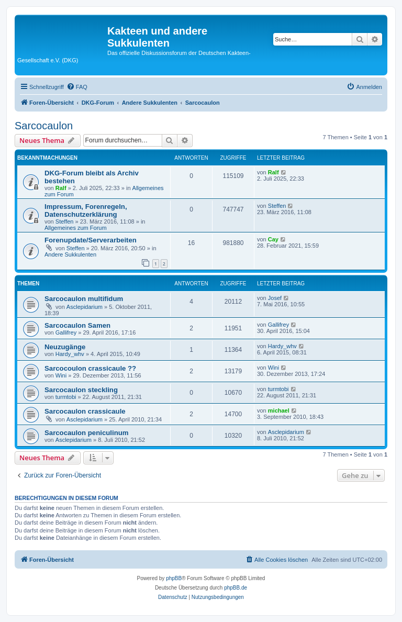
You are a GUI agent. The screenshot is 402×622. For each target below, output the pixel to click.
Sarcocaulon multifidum (83, 299)
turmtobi (65, 397)
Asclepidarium (84, 307)
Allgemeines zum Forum (75, 228)
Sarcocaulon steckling (81, 390)
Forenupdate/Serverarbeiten (90, 240)
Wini (60, 375)
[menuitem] (76, 87)
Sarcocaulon (44, 125)
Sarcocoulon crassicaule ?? (90, 368)
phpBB (174, 578)
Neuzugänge (64, 347)
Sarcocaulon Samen (77, 325)
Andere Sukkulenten (70, 254)
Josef (275, 298)
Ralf (60, 188)
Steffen (64, 221)
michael (278, 410)
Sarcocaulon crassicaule (85, 411)
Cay (273, 239)
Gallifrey (65, 332)
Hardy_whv (69, 354)
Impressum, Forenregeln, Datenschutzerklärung (85, 210)
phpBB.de (235, 588)
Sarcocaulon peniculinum (86, 433)
